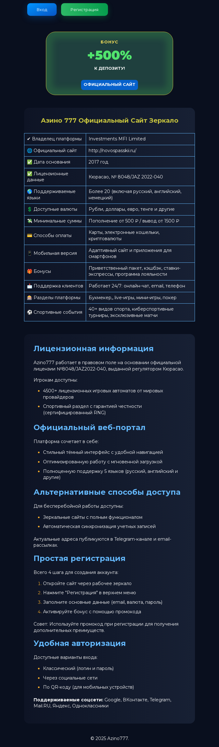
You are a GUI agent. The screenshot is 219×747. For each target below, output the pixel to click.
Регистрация (84, 9)
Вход (42, 9)
